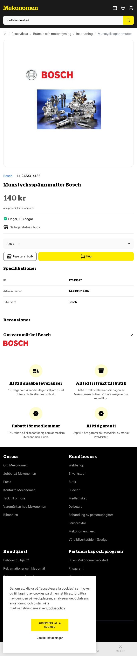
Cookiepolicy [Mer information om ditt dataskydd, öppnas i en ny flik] (55, 608)
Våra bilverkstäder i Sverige (88, 540)
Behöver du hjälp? (16, 560)
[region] (49, 614)
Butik (72, 482)
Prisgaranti (76, 568)
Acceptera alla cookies (50, 625)
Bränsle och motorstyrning (52, 34)
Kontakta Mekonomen (19, 490)
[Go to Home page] (20, 8)
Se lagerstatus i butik (21, 227)
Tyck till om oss (14, 498)
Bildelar (74, 490)
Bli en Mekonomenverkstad (88, 560)
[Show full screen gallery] (68, 103)
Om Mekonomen (15, 465)
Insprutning (84, 34)
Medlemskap (78, 498)
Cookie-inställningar (50, 637)
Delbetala (75, 507)
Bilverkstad (76, 473)
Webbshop (76, 465)
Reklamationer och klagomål (24, 568)
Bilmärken (10, 515)
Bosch (7, 176)
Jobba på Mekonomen (19, 473)
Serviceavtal (77, 523)
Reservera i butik (20, 256)
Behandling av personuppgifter (91, 515)
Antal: (10, 243)
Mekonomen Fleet (82, 531)
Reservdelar (20, 34)
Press (7, 482)
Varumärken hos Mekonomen (24, 507)
